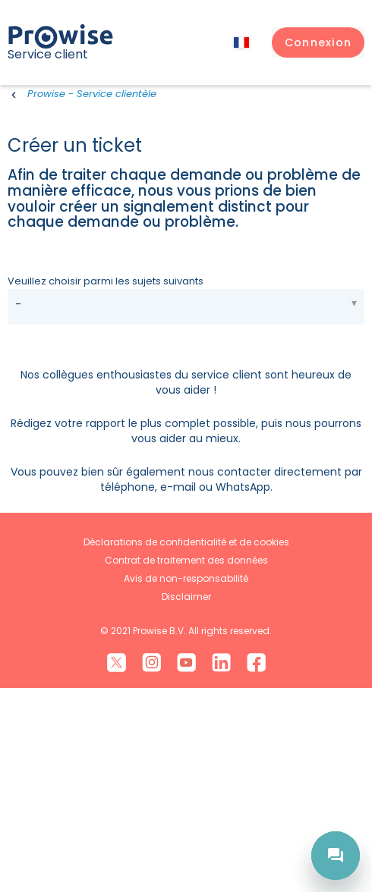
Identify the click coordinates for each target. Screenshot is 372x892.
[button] (318, 42)
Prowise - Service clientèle (91, 93)
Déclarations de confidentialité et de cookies (186, 745)
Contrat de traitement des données (186, 763)
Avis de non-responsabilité (186, 781)
